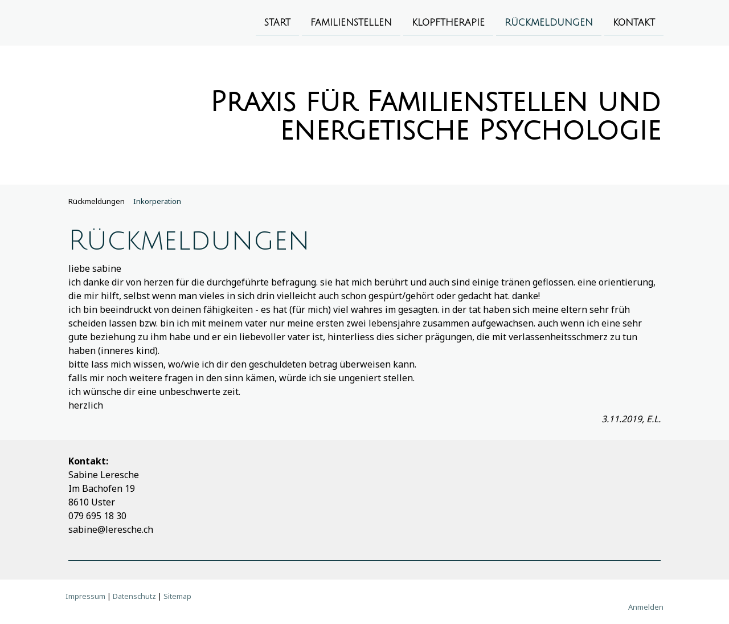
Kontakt (634, 22)
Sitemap (177, 596)
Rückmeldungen (549, 22)
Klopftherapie (448, 22)
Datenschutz (134, 596)
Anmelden (646, 607)
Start (277, 22)
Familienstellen (351, 22)
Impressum (85, 596)
